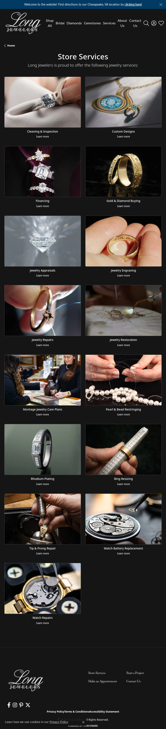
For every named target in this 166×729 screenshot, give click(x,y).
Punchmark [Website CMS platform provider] (91, 725)
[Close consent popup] (83, 722)
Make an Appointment (102, 681)
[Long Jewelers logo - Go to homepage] (23, 23)
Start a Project (135, 673)
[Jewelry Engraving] (123, 241)
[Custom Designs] (123, 102)
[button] (146, 23)
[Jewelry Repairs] (42, 310)
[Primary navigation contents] (92, 23)
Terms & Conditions (76, 711)
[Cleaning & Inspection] (42, 102)
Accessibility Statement (104, 711)
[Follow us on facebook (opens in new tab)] (8, 705)
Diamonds (74, 23)
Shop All (50, 23)
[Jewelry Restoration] (123, 310)
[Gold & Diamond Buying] (123, 171)
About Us (122, 23)
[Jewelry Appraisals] (42, 241)
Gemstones (92, 23)
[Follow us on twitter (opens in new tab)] (27, 705)
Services (109, 23)
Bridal (60, 23)
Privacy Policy (55, 711)
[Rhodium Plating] (42, 449)
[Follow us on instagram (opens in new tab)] (15, 705)
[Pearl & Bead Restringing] (123, 380)
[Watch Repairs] (42, 588)
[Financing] (42, 171)
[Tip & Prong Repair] (42, 519)
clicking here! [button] (133, 4)
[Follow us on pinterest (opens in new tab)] (21, 705)
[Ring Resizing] (123, 449)
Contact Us (135, 23)
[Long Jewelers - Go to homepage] (25, 680)
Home (11, 45)
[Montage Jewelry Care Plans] (42, 380)
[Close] (160, 4)
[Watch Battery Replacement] (123, 519)
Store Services (96, 673)
